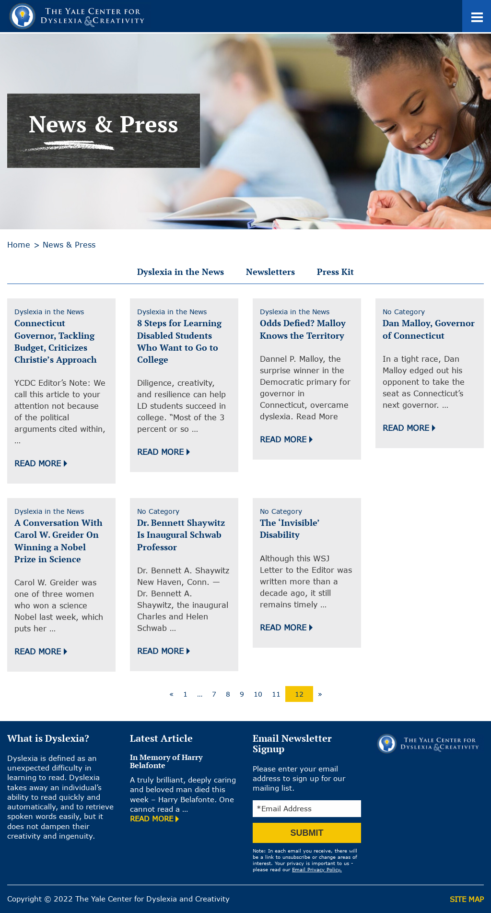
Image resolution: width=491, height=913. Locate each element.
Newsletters (270, 271)
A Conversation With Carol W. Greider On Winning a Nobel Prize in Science (58, 541)
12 (299, 694)
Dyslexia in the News (180, 271)
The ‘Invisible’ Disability (289, 528)
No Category (404, 312)
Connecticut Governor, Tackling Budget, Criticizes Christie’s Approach (55, 341)
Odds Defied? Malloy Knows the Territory (303, 329)
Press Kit (335, 271)
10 (258, 694)
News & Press (69, 244)
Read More (37, 463)
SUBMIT (307, 833)
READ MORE (151, 818)
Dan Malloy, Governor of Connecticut (429, 329)
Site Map (467, 899)
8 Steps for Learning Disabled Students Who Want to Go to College (179, 341)
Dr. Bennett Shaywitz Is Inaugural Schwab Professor (181, 534)
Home (18, 244)
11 (276, 694)
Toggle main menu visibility (481, 10)
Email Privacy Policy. (317, 869)
